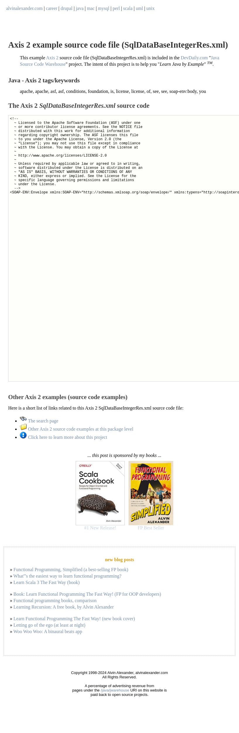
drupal (66, 8)
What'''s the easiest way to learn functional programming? (67, 575)
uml (139, 8)
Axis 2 (52, 57)
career (51, 8)
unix (150, 8)
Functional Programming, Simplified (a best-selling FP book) (70, 569)
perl (116, 8)
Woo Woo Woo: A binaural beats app (47, 631)
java (80, 8)
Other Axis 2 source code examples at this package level (76, 429)
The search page (39, 420)
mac (91, 8)
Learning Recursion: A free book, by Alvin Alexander (63, 606)
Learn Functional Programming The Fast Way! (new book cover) (74, 618)
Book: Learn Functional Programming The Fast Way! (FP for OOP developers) (87, 594)
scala (128, 8)
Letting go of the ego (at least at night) (49, 625)
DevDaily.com (194, 57)
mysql (103, 8)
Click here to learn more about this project (63, 437)
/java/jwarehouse (115, 690)
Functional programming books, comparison (54, 600)
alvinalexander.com (24, 8)
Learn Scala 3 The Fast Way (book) (46, 582)
